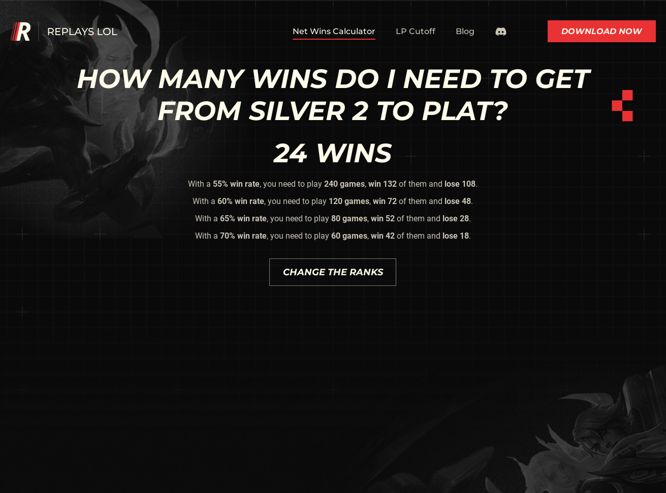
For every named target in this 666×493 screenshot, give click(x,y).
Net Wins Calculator (334, 31)
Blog (465, 31)
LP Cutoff (415, 31)
